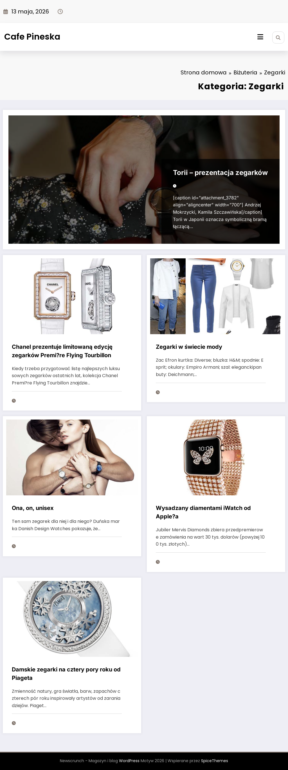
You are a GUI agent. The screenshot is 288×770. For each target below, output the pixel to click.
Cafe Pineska (32, 37)
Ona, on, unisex (33, 508)
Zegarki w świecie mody (189, 346)
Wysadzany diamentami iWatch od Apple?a (203, 512)
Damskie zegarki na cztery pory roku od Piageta (66, 673)
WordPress (129, 761)
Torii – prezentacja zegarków (220, 172)
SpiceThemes (214, 761)
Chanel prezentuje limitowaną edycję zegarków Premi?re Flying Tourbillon (62, 351)
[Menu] (260, 37)
